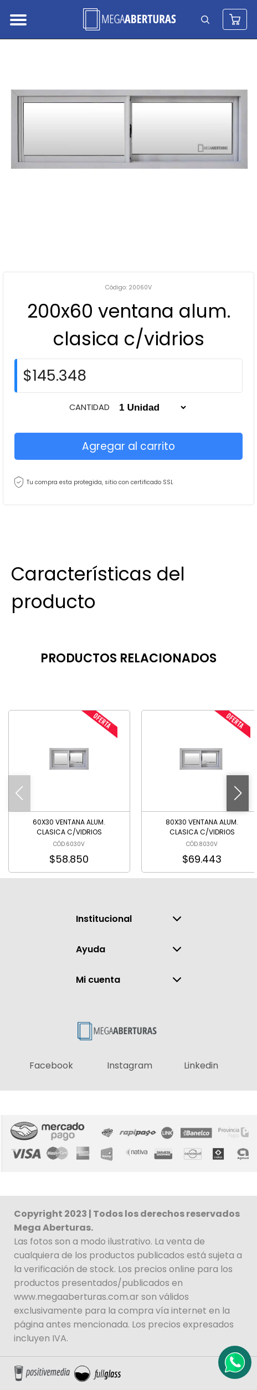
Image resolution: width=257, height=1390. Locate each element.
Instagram (129, 1065)
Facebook (51, 1065)
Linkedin (201, 1065)
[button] (238, 793)
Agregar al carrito (128, 446)
